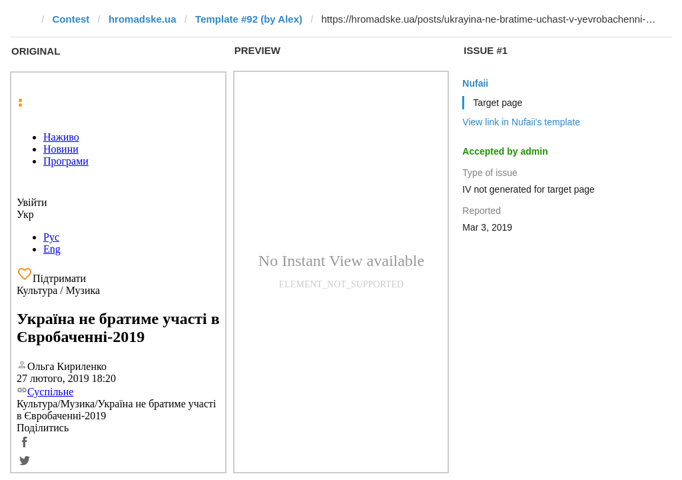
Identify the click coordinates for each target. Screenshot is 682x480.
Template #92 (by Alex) (248, 19)
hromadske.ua (142, 19)
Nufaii (475, 83)
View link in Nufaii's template (521, 122)
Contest (71, 19)
